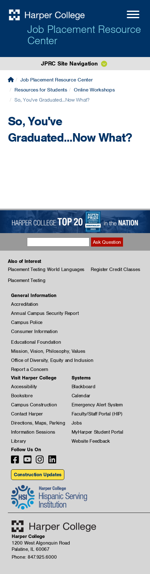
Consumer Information (34, 331)
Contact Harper (27, 414)
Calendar (81, 396)
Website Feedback (91, 441)
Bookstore (21, 396)
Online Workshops (94, 89)
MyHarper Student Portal (97, 432)
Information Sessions (33, 432)
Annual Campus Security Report (44, 313)
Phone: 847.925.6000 (34, 557)
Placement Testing (27, 280)
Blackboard (83, 387)
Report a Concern (29, 369)
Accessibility (24, 387)
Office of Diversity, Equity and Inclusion (52, 360)
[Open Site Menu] (126, 15)
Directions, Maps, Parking (38, 423)
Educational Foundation (36, 342)
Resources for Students (40, 89)
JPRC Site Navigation (69, 63)
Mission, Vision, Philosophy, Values (48, 351)
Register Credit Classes (115, 269)
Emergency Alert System (97, 405)
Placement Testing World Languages (46, 269)
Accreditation (24, 304)
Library (18, 441)
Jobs (77, 423)
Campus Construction (34, 405)
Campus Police (26, 322)
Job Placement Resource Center (84, 34)
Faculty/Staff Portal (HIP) (97, 414)
